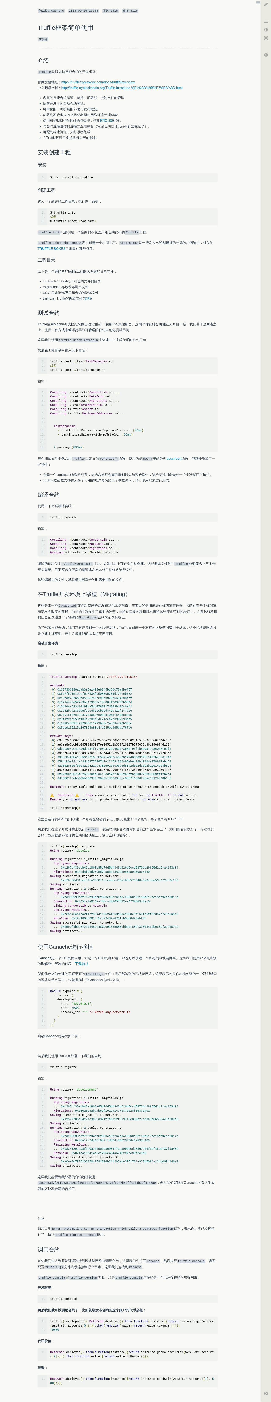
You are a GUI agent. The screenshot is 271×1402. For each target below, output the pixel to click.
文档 (87, 298)
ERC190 (106, 120)
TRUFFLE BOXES (52, 249)
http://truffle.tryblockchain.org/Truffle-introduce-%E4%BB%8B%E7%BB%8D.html (122, 88)
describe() (173, 458)
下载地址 (81, 964)
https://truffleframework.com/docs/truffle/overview (98, 82)
